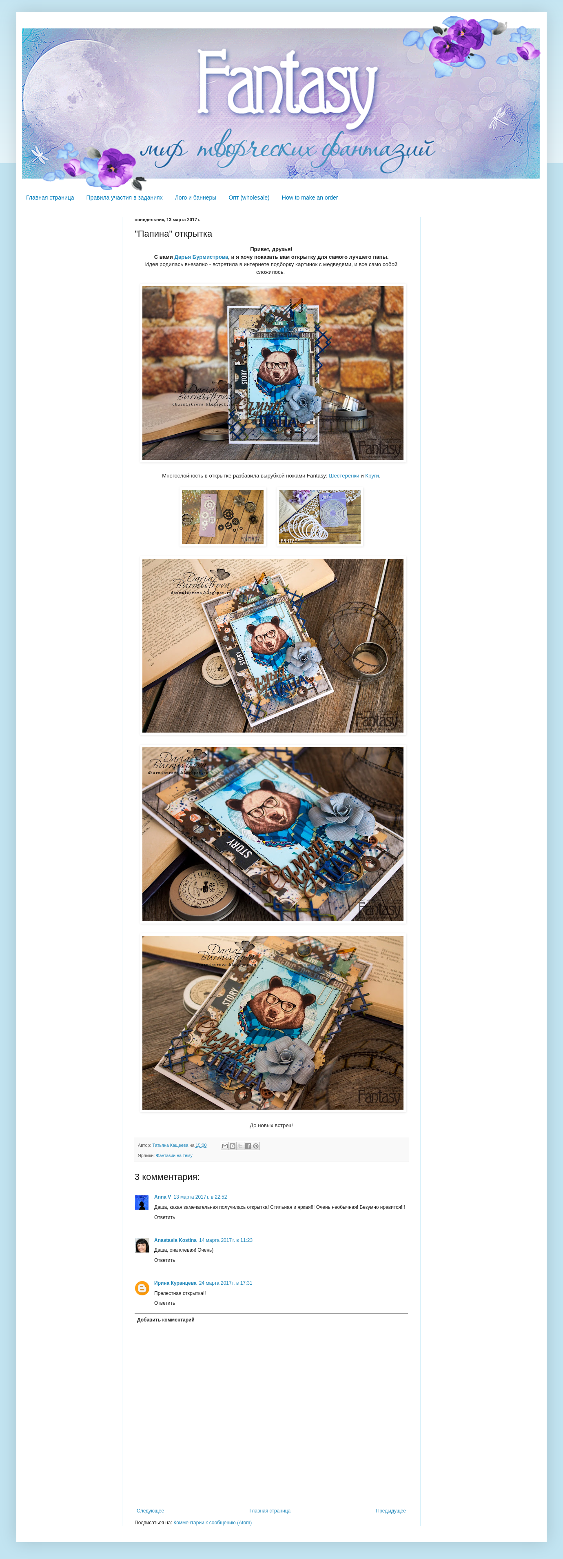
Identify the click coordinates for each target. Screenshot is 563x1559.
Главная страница (50, 197)
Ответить (164, 1217)
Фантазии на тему (174, 1155)
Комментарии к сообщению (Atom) (212, 1523)
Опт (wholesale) (248, 197)
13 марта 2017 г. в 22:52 (200, 1197)
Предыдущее (391, 1511)
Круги (372, 476)
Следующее (150, 1511)
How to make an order (310, 197)
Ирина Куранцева (175, 1283)
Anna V (162, 1197)
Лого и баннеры (196, 197)
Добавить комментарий (166, 1320)
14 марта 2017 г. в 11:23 (226, 1240)
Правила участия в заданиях (124, 197)
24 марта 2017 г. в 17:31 (226, 1283)
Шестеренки (344, 476)
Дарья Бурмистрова (201, 257)
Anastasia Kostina (175, 1240)
